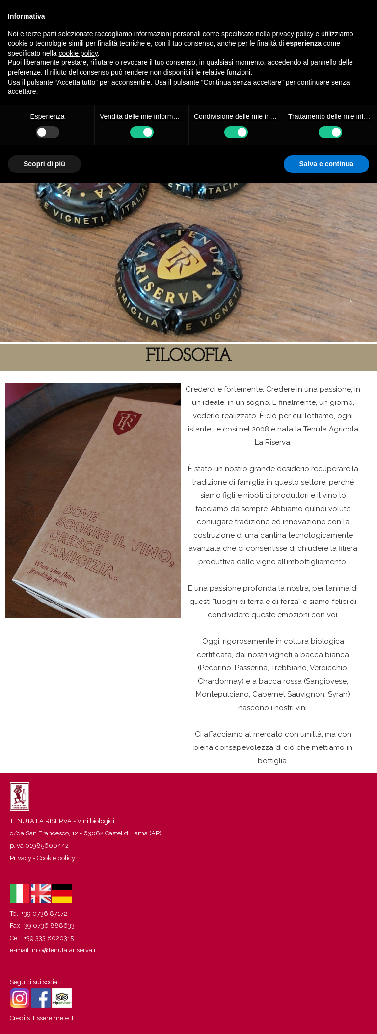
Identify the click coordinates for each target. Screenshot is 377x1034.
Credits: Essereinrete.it (42, 1018)
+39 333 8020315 (49, 938)
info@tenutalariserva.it (64, 950)
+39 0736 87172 (44, 913)
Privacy (20, 858)
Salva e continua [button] (326, 164)
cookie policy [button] (78, 53)
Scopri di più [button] (44, 164)
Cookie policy (56, 858)
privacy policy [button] (293, 34)
